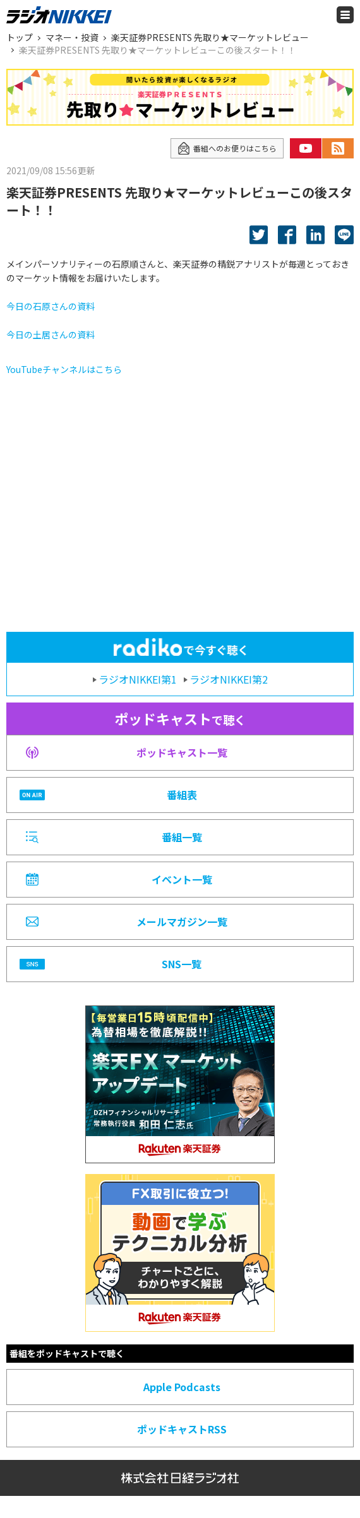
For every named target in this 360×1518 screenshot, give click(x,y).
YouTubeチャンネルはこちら (64, 369)
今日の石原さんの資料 (50, 306)
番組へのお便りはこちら (227, 148)
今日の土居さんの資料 (50, 334)
